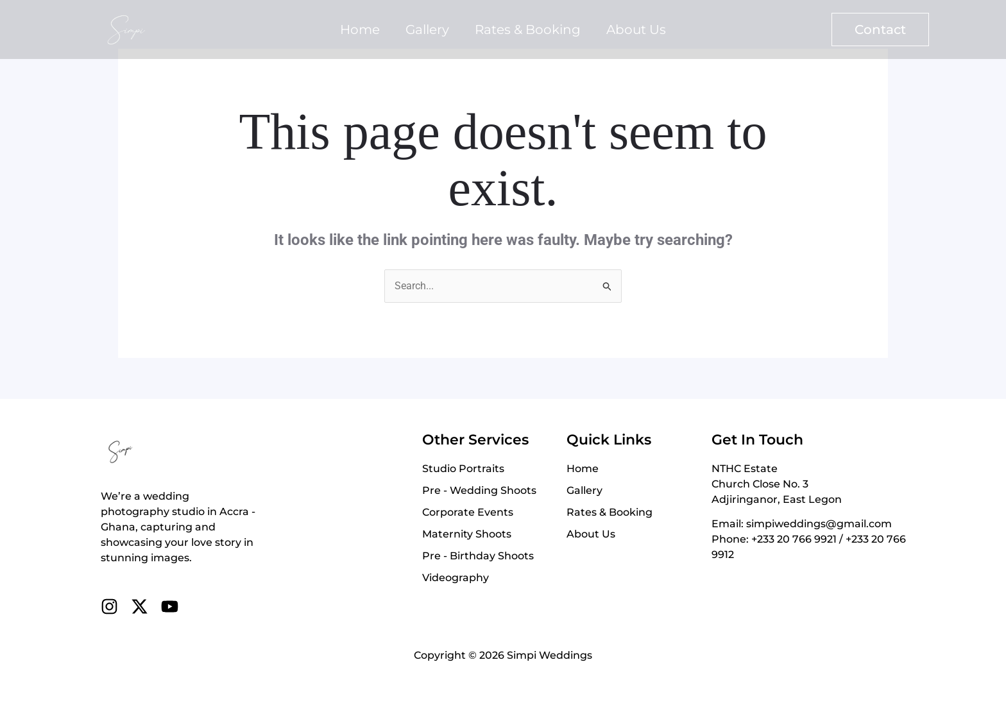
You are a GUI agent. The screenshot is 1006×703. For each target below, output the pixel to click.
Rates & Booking (528, 29)
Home (360, 29)
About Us (636, 29)
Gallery (427, 29)
